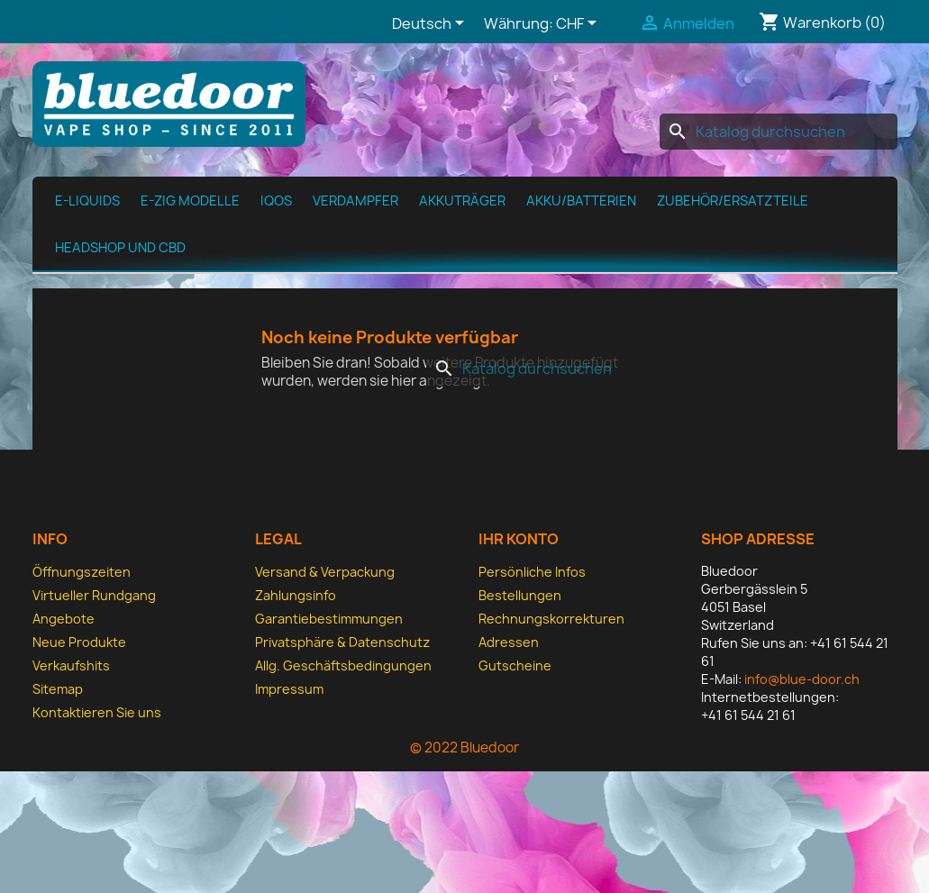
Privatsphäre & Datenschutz (342, 642)
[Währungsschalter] (579, 24)
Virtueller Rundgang (94, 595)
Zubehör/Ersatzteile (732, 201)
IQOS (276, 201)
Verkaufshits (71, 665)
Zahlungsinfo (295, 595)
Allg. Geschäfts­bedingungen (343, 665)
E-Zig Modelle (190, 201)
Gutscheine (514, 665)
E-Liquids (87, 201)
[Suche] (778, 132)
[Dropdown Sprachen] (431, 24)
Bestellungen (519, 595)
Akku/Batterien (581, 201)
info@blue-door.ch (802, 679)
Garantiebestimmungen (329, 618)
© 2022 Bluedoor (464, 747)
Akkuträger (462, 201)
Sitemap (57, 688)
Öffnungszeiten (81, 571)
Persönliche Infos (532, 571)
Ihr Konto (518, 539)
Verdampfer (355, 201)
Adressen (508, 642)
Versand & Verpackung (325, 571)
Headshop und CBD (120, 248)
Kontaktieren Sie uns (96, 712)
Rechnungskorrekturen (551, 618)
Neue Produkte (79, 642)
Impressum (289, 688)
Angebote (63, 618)
